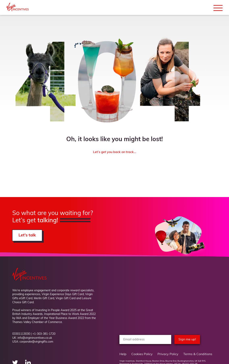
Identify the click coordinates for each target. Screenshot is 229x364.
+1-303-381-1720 (43, 334)
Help (122, 354)
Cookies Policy (142, 354)
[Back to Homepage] (17, 10)
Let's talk (27, 235)
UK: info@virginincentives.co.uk (32, 338)
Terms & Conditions (197, 354)
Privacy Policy (168, 354)
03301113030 (21, 334)
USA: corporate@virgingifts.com (32, 341)
